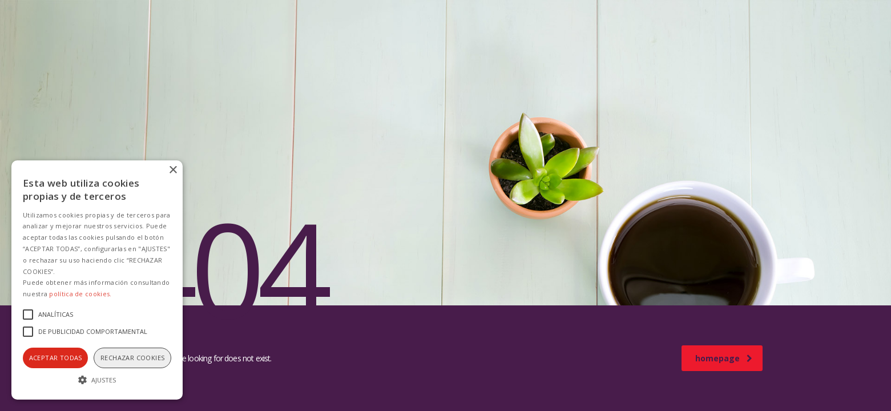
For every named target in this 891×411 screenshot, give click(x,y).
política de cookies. (80, 293)
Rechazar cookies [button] (132, 357)
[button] (97, 379)
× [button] (172, 170)
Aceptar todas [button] (55, 357)
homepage (723, 358)
